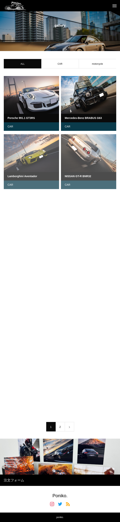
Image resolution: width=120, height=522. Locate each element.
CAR (60, 64)
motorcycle (97, 64)
